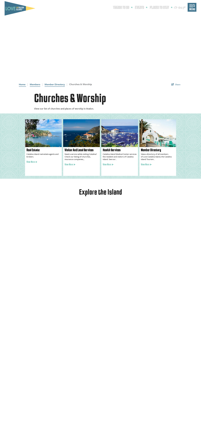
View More (31, 162)
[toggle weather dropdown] (179, 7)
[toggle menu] (192, 7)
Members (35, 84)
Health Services (112, 150)
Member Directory (55, 84)
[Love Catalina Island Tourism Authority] (20, 8)
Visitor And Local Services (79, 150)
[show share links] (176, 84)
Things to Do (121, 7)
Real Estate (33, 150)
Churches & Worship (80, 84)
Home (22, 84)
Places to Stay (159, 7)
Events (139, 7)
